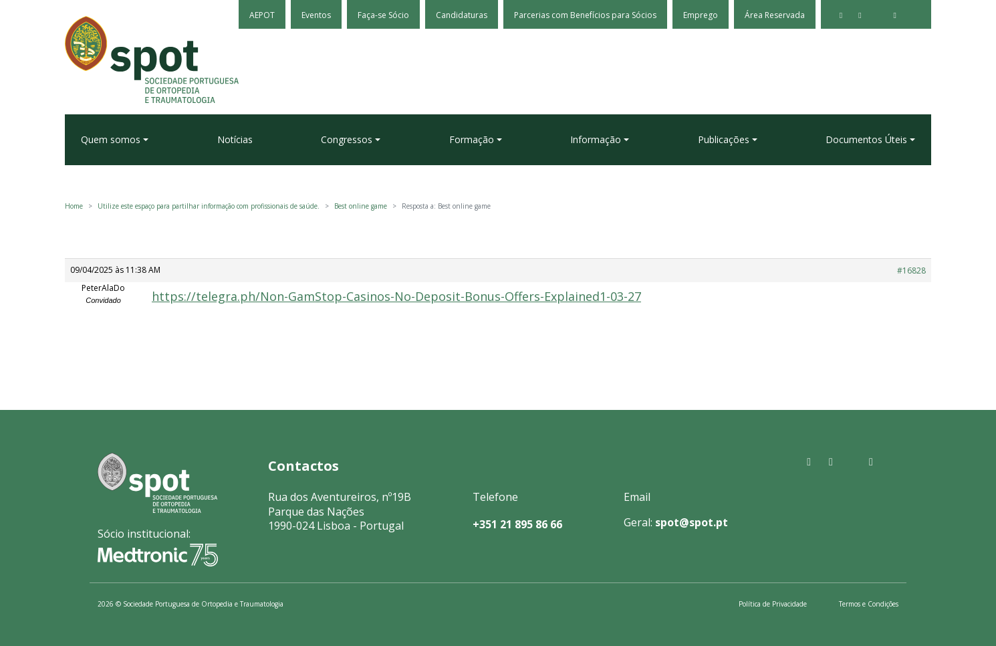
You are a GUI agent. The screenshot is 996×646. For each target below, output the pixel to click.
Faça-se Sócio (383, 15)
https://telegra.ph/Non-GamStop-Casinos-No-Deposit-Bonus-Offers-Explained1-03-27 (396, 296)
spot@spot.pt (691, 522)
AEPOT (262, 15)
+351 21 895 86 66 (517, 524)
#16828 (911, 270)
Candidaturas (461, 15)
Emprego (700, 15)
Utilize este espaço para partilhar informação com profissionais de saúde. (209, 206)
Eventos (316, 15)
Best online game (360, 206)
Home (74, 206)
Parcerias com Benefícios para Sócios (585, 15)
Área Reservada (775, 15)
